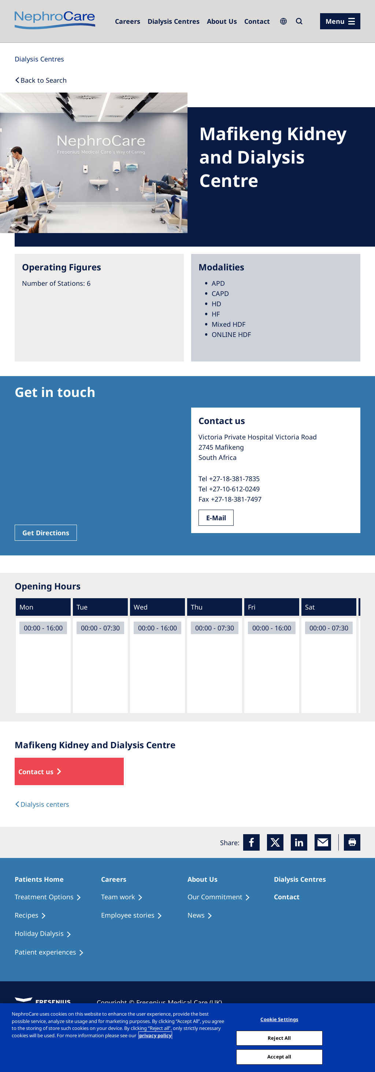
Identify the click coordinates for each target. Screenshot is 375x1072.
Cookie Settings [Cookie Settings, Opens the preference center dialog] (279, 1019)
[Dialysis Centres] (127, 21)
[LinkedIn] (299, 842)
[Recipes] (34, 915)
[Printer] (352, 842)
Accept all (279, 1056)
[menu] (340, 21)
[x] (275, 842)
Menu (335, 21)
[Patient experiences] (52, 952)
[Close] (363, 1037)
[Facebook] (251, 842)
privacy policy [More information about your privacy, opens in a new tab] (155, 1035)
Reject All (279, 1038)
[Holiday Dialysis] (46, 933)
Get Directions (45, 532)
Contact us (35, 771)
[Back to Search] (41, 80)
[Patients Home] (42, 879)
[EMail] (323, 842)
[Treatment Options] (51, 897)
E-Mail (216, 517)
